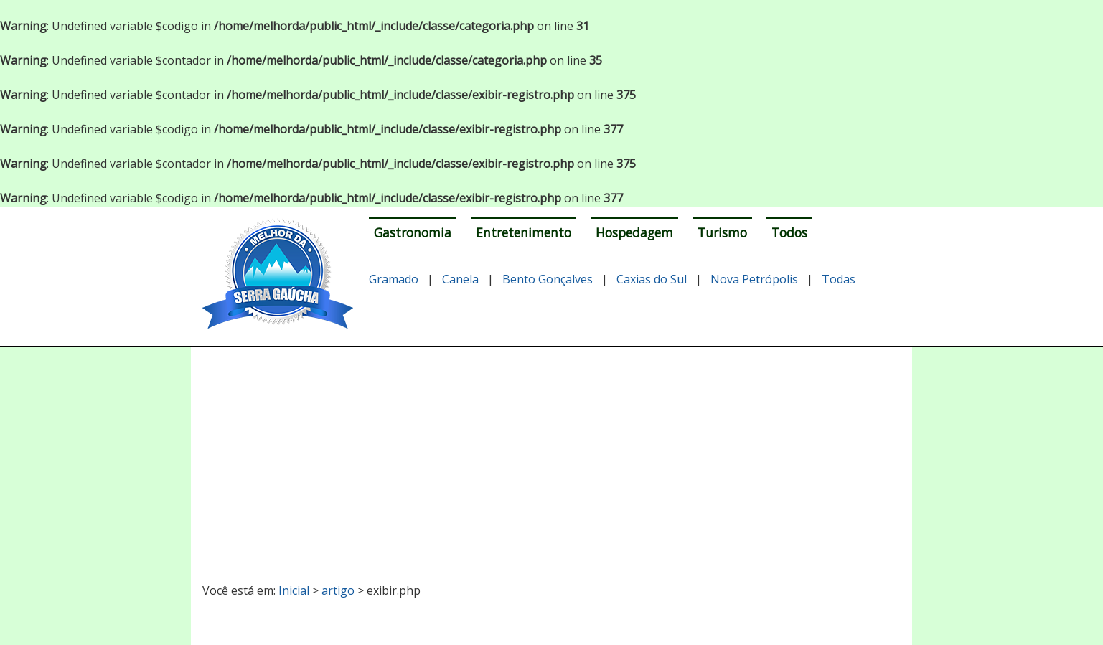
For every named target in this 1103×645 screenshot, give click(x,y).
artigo (338, 590)
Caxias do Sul (651, 279)
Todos (789, 232)
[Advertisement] (551, 458)
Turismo (722, 232)
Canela (460, 279)
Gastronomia (412, 232)
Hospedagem (634, 232)
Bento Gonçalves (547, 279)
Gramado (393, 279)
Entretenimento (523, 232)
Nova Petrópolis (754, 279)
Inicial (293, 590)
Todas (838, 279)
